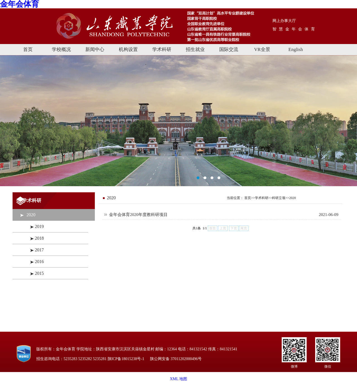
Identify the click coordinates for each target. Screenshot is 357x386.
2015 (39, 273)
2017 (39, 249)
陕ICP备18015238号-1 (126, 359)
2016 (39, 261)
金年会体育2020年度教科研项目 (138, 214)
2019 (39, 226)
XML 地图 (178, 379)
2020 (30, 214)
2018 (39, 238)
